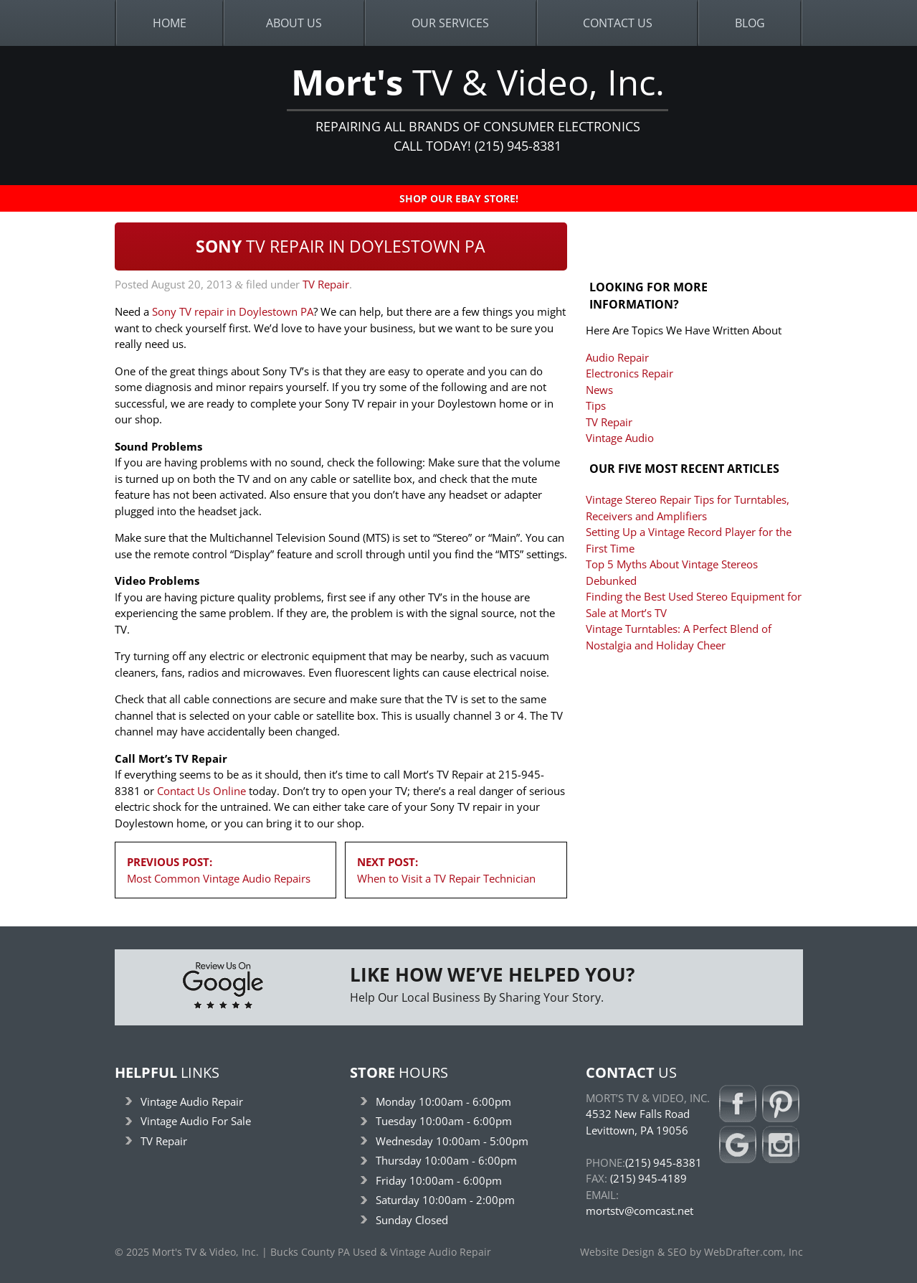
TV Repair (326, 284)
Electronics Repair (629, 373)
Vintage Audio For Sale (196, 1121)
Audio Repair (617, 357)
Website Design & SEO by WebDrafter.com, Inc (691, 1252)
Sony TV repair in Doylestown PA (232, 311)
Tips (596, 405)
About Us (294, 23)
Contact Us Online (201, 791)
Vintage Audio (620, 438)
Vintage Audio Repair (192, 1101)
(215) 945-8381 (663, 1162)
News (599, 389)
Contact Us (617, 23)
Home (169, 23)
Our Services (450, 23)
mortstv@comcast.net (639, 1210)
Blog (750, 23)
